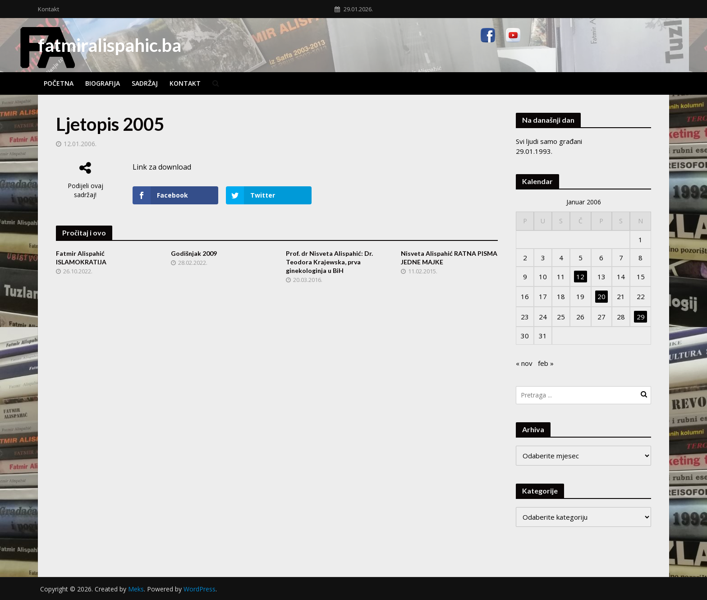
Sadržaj (145, 83)
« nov (524, 363)
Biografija (102, 83)
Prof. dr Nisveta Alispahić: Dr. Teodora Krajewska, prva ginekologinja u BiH (329, 261)
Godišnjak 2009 (194, 253)
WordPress (200, 589)
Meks (136, 589)
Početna (58, 83)
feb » (546, 363)
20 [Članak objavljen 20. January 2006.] (601, 296)
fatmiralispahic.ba (109, 45)
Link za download (162, 167)
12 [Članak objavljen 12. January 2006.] (580, 276)
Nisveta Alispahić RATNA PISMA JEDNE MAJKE (449, 257)
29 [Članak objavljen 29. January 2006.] (641, 316)
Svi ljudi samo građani (549, 141)
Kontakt (48, 9)
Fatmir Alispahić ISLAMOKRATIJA (81, 257)
